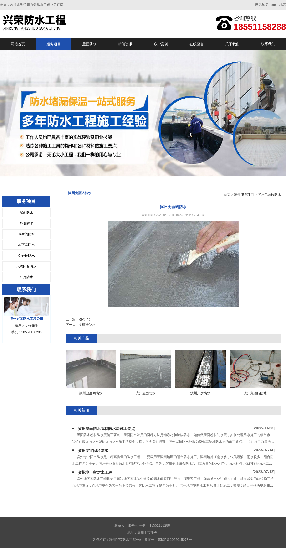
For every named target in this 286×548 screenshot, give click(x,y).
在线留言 (196, 44)
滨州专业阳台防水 (93, 451)
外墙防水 (26, 223)
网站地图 (262, 5)
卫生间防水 (26, 234)
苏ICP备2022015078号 (175, 540)
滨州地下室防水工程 (95, 472)
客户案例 (161, 44)
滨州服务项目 (244, 195)
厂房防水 (26, 277)
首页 (227, 195)
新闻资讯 (125, 44)
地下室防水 (26, 245)
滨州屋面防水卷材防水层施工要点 (106, 429)
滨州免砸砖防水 (269, 195)
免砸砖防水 (26, 255)
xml (274, 5)
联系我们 (268, 44)
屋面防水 (89, 44)
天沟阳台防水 (26, 266)
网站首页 (18, 44)
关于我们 (232, 44)
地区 (282, 5)
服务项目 (53, 44)
